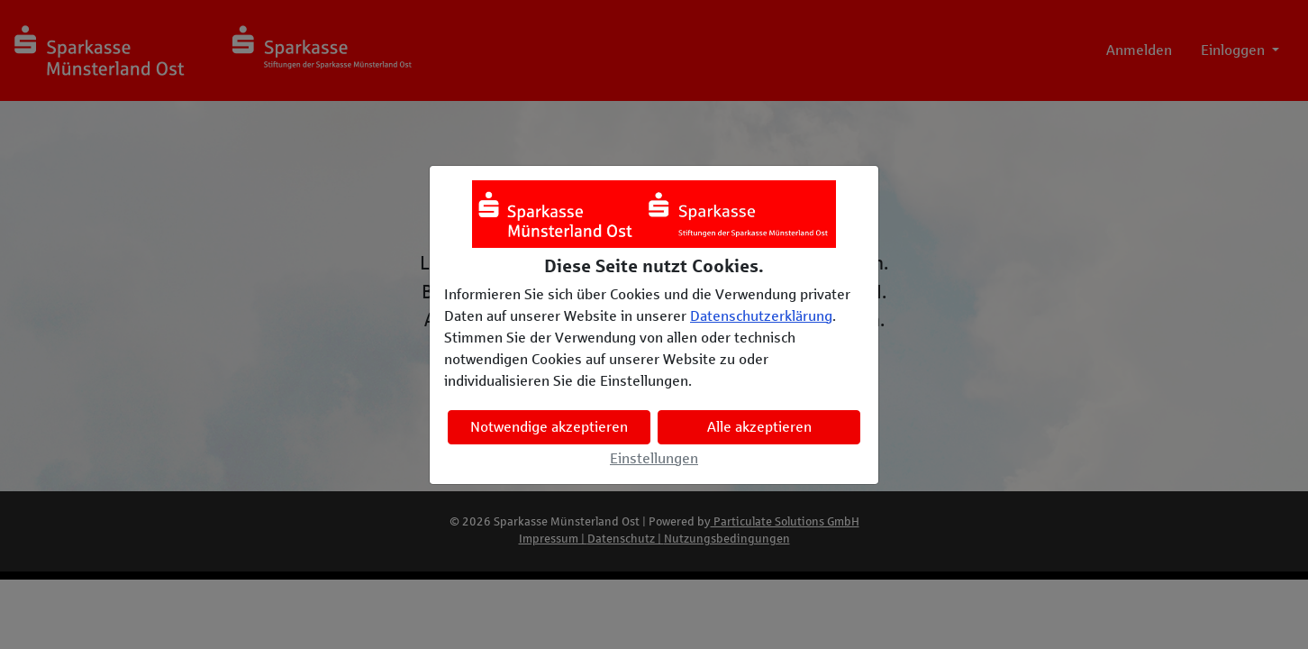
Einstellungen (654, 458)
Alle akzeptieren (759, 426)
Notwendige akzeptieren (549, 426)
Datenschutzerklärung (761, 316)
